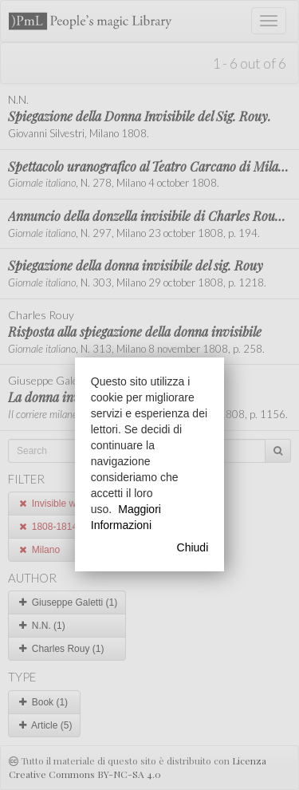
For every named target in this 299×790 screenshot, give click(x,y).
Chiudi (193, 547)
